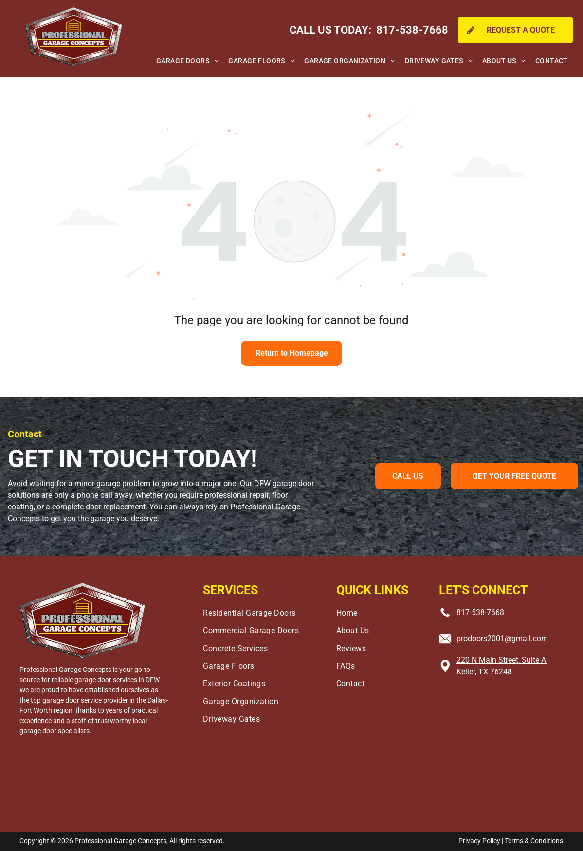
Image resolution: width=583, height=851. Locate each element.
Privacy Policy (479, 841)
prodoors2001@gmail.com (502, 638)
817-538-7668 (480, 612)
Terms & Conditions (534, 841)
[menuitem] (187, 61)
